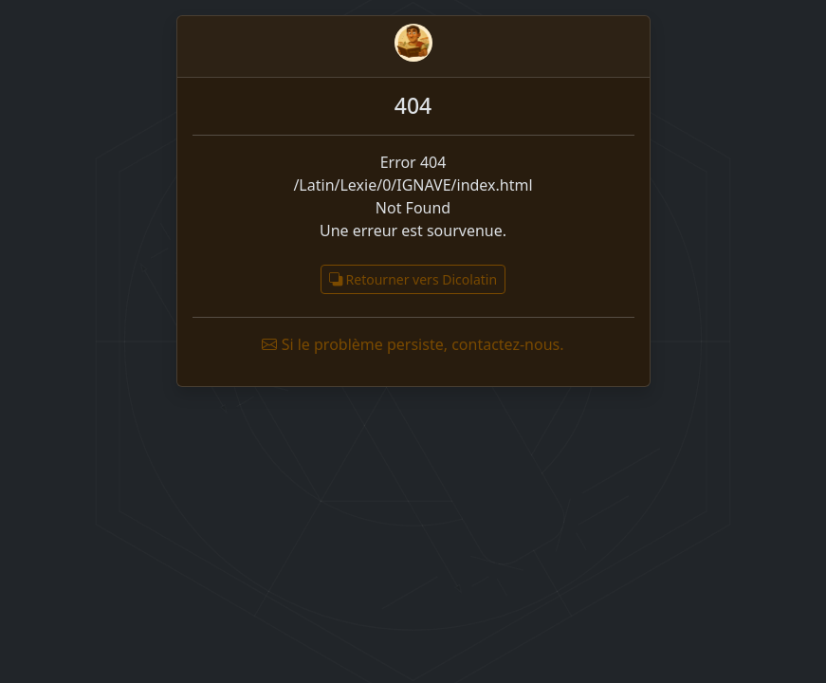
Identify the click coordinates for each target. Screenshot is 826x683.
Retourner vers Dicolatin (413, 279)
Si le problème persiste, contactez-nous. (412, 344)
